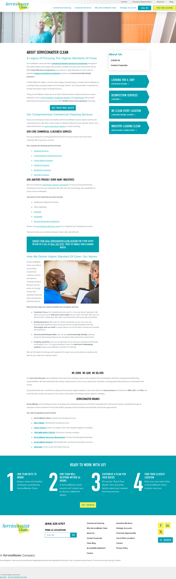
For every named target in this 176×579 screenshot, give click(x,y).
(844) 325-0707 (57, 244)
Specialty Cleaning (41, 175)
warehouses (79, 98)
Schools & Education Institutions (47, 221)
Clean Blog (91, 543)
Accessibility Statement (96, 548)
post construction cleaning (54, 126)
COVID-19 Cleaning (41, 165)
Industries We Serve (83, 8)
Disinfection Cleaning (42, 170)
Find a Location (55, 530)
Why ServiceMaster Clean (105, 8)
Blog (171, 2)
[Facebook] (161, 525)
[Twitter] (161, 532)
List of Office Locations (125, 538)
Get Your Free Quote (63, 107)
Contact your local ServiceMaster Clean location (55, 241)
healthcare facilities (62, 98)
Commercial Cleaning (62, 8)
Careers (124, 2)
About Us (160, 2)
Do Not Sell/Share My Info (17, 577)
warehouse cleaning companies (55, 185)
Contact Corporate (94, 538)
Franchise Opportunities (142, 2)
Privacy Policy (122, 548)
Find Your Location (164, 8)
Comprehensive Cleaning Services (48, 156)
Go (73, 534)
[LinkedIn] (167, 525)
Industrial (37, 212)
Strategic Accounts (128, 8)
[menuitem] (62, 8)
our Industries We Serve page (48, 226)
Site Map (3, 577)
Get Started (88, 505)
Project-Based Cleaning (43, 160)
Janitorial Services (41, 151)
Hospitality (38, 217)
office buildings (48, 98)
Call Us (144, 8)
